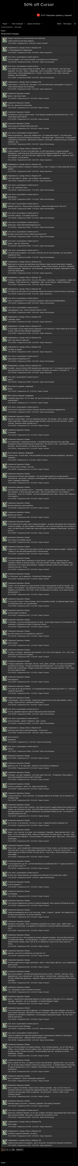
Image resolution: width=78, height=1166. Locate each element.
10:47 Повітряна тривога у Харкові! (56, 15)
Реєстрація (18, 27)
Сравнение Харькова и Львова (19, 93)
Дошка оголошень (33, 24)
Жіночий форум (49, 62)
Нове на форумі (17, 24)
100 (13, 1149)
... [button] (9, 1149)
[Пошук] (75, 24)
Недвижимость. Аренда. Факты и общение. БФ (24, 47)
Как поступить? (13, 737)
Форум (5, 24)
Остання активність (7, 27)
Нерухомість (48, 52)
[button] (8, 24)
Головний (44, 43)
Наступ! (19, 1149)
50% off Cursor (39, 4)
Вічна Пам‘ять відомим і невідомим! (20, 386)
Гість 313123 (12, 43)
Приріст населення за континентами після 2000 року (26, 38)
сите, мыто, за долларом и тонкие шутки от (23, 57)
